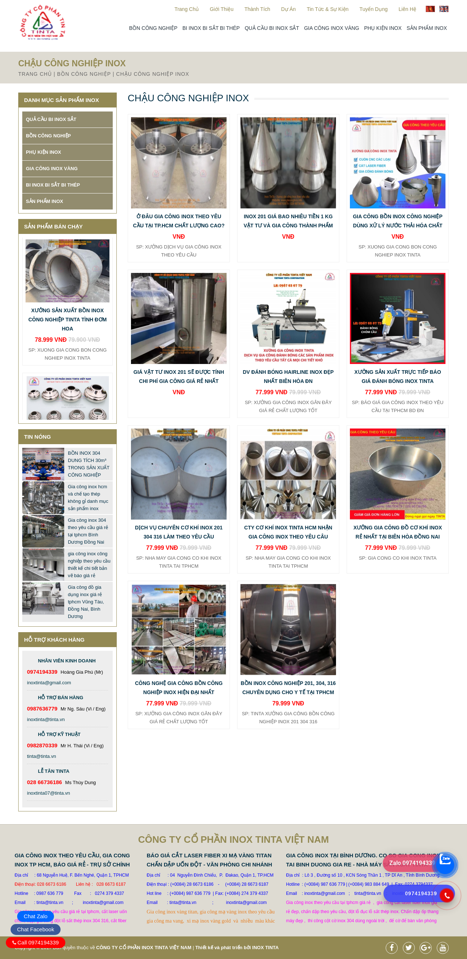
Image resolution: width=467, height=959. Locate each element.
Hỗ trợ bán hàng (60, 697)
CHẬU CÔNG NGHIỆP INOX (152, 74)
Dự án (288, 9)
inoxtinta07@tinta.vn (48, 793)
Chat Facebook (35, 929)
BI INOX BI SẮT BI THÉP (211, 28)
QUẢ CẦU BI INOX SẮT (272, 28)
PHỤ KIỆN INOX (383, 28)
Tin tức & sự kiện (328, 9)
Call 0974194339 (38, 942)
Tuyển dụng (373, 9)
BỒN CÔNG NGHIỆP (153, 28)
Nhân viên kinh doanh (67, 661)
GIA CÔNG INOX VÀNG (331, 28)
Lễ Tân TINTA (53, 771)
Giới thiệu (222, 9)
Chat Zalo (35, 916)
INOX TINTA (265, 947)
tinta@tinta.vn (41, 756)
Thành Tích (257, 9)
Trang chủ (186, 9)
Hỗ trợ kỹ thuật (59, 734)
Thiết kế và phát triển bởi (223, 947)
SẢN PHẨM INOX (426, 28)
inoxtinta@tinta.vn (46, 719)
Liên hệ (407, 9)
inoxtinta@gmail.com (49, 682)
